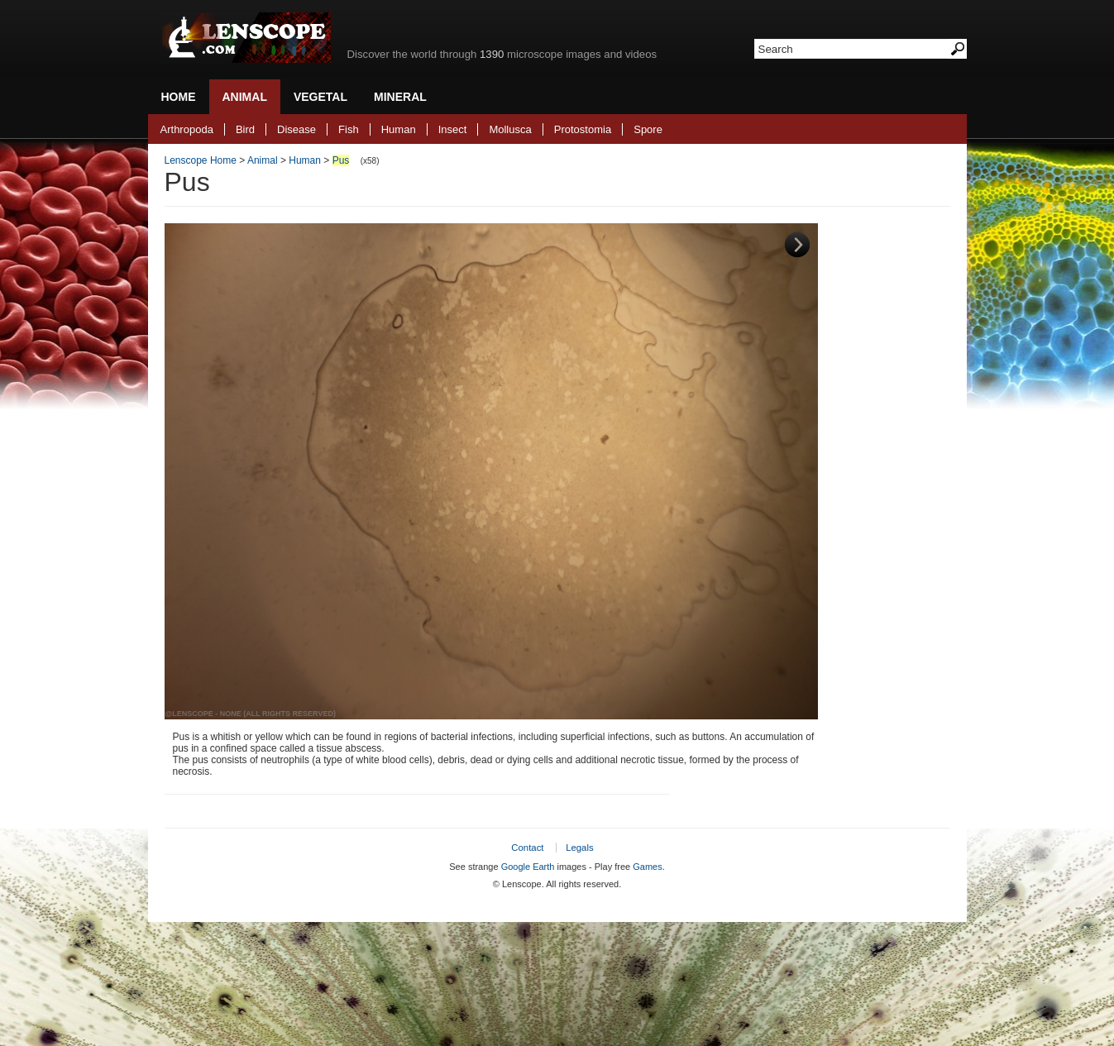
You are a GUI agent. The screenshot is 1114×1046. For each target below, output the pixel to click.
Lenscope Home (201, 160)
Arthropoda (186, 129)
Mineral (400, 96)
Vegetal (320, 96)
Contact (527, 848)
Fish (348, 129)
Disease (296, 129)
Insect (452, 129)
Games (647, 867)
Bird (245, 129)
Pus (341, 160)
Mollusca (510, 129)
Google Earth (528, 867)
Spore (647, 129)
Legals (580, 848)
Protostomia (582, 129)
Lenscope (245, 37)
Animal (244, 96)
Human (398, 129)
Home (178, 96)
